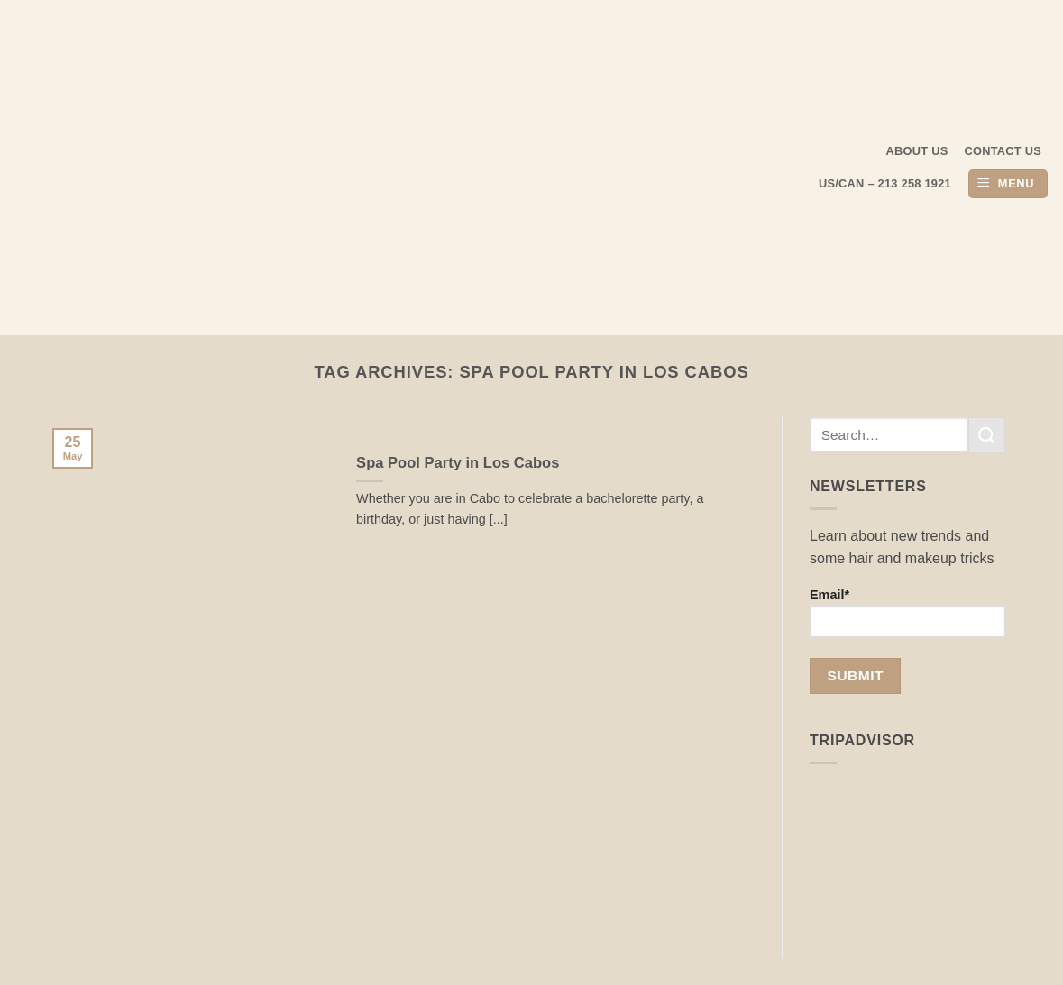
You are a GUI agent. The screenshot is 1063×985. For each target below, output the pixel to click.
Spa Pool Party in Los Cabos (457, 462)
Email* (907, 612)
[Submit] (986, 434)
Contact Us (1003, 151)
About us (917, 151)
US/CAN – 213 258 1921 (885, 183)
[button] (1008, 184)
